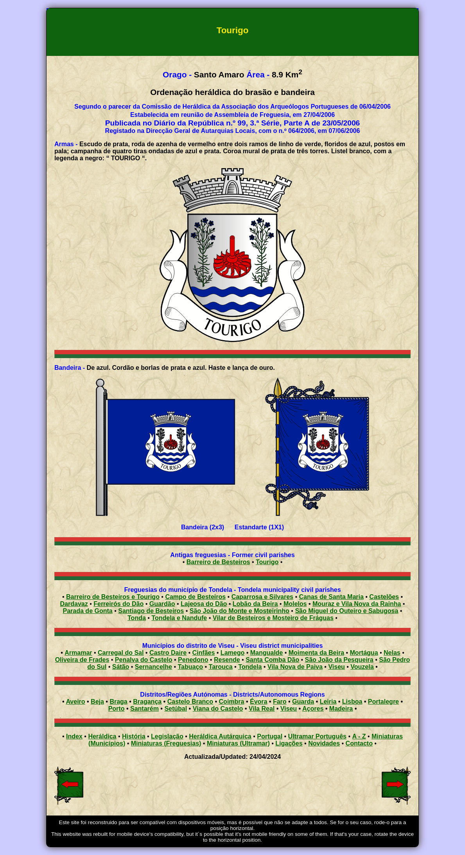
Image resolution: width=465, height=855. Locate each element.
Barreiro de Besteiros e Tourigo (113, 596)
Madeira (341, 708)
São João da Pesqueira (339, 659)
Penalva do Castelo (143, 659)
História (133, 736)
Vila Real (262, 708)
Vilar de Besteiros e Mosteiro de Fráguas (273, 618)
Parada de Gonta (88, 611)
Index (74, 736)
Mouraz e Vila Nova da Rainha (356, 603)
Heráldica (102, 736)
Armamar (78, 652)
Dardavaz (74, 603)
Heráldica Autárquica (220, 736)
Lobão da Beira (255, 603)
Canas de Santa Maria (331, 596)
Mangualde (266, 652)
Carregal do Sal (121, 652)
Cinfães (203, 652)
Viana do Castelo (218, 708)
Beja (97, 701)
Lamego (232, 652)
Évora (258, 701)
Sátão (120, 666)
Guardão (162, 603)
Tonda (136, 618)
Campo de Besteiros (195, 596)
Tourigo (267, 562)
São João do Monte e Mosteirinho (239, 611)
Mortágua (364, 652)
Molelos (295, 603)
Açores (312, 708)
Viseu (336, 666)
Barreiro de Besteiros (218, 562)
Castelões (384, 596)
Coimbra (231, 701)
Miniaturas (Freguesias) (166, 743)
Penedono (193, 659)
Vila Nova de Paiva (295, 666)
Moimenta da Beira (316, 652)
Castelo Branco (190, 701)
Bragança (147, 701)
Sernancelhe (153, 666)
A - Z (359, 736)
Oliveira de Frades (82, 659)
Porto (116, 708)
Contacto (359, 743)
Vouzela (361, 666)
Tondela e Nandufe (179, 618)
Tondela (250, 666)
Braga (118, 701)
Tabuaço (190, 666)
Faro (280, 701)
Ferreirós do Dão (118, 603)
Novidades (324, 743)
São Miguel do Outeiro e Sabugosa (346, 611)
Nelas (392, 652)
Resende (227, 659)
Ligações (288, 743)
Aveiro (75, 701)
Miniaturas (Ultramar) (238, 743)
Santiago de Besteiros (151, 611)
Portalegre (383, 701)
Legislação (167, 736)
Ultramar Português (317, 736)
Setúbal (175, 708)
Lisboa (352, 701)
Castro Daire (168, 652)
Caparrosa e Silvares (262, 596)
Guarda (303, 701)
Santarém (144, 708)
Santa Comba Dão (272, 659)
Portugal (269, 736)
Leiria (328, 701)
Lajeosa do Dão (204, 603)
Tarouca (221, 666)
